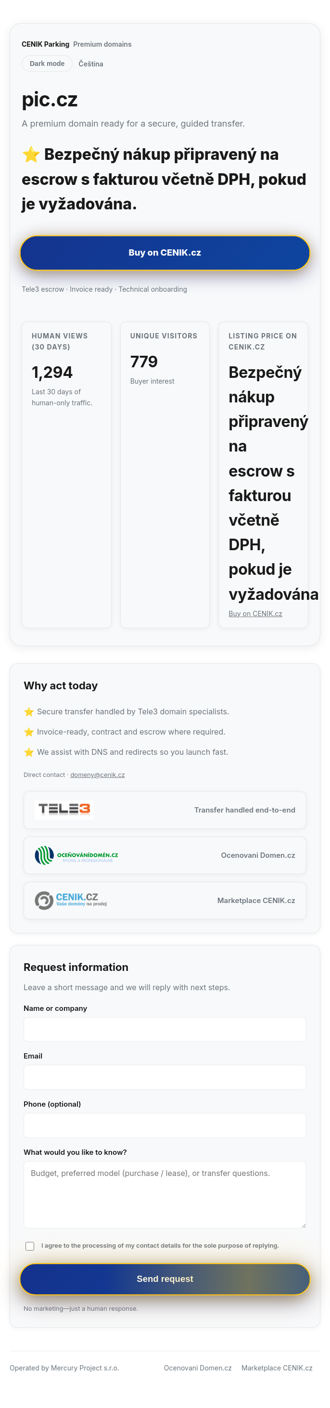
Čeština (90, 64)
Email (33, 1055)
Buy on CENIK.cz (165, 252)
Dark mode (47, 63)
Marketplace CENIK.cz (277, 1368)
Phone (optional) (52, 1104)
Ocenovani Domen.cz (198, 1368)
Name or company (55, 1008)
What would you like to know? (75, 1152)
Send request (165, 1279)
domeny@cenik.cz (97, 774)
